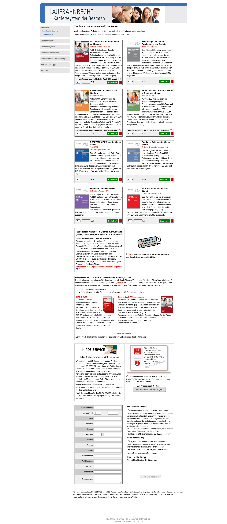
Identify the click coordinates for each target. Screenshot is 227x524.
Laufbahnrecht (47, 41)
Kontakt (44, 71)
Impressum (131, 519)
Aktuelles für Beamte (50, 31)
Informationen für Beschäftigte (54, 59)
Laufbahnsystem (48, 47)
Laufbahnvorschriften (50, 53)
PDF (78, 269)
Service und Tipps (48, 65)
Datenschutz (152, 453)
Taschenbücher (48, 34)
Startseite (45, 28)
